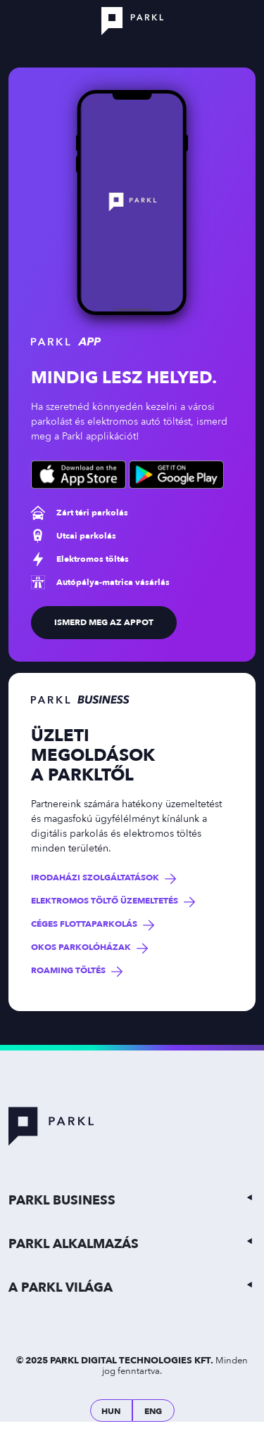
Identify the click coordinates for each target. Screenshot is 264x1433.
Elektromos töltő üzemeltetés (104, 901)
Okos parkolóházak (81, 947)
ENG (153, 1411)
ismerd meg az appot (103, 622)
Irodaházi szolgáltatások (95, 878)
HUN (110, 1411)
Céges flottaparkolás (84, 924)
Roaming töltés (68, 970)
